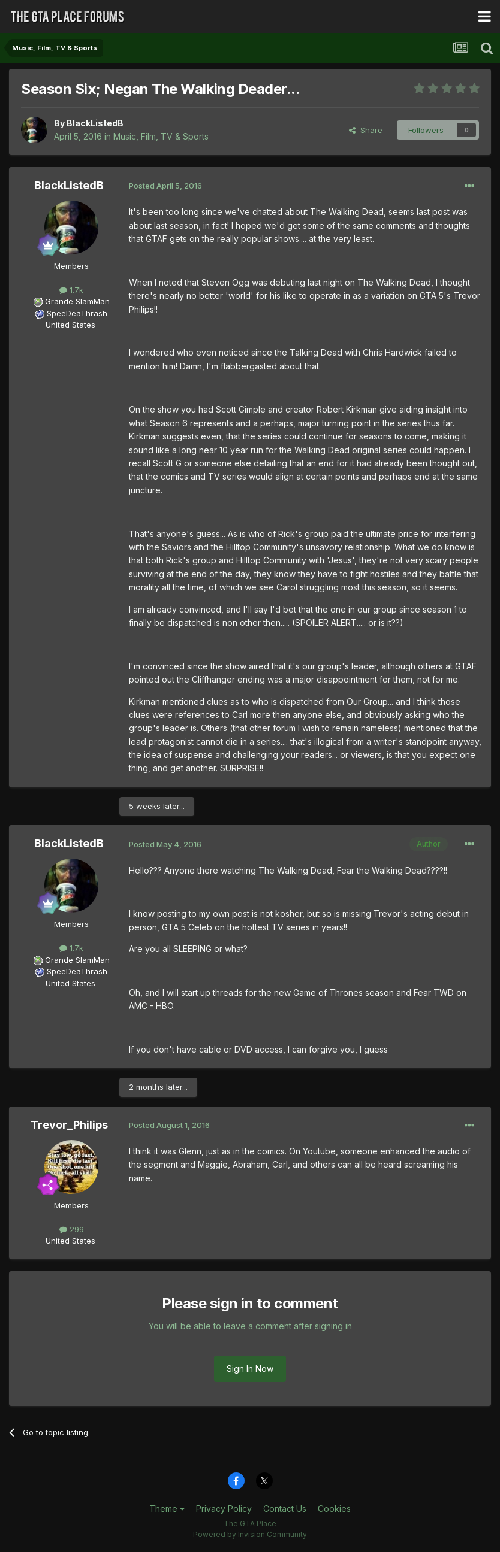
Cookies (334, 1509)
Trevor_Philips (69, 1124)
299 (71, 1229)
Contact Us (284, 1509)
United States (70, 324)
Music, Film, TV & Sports (161, 136)
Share (365, 130)
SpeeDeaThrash (77, 313)
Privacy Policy (224, 1509)
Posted (165, 185)
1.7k (71, 290)
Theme (167, 1509)
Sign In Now (250, 1368)
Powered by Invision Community (250, 1534)
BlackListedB (95, 123)
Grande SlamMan (77, 301)
